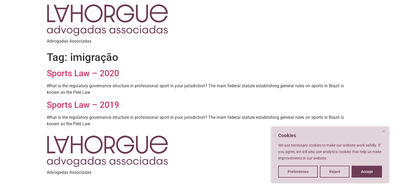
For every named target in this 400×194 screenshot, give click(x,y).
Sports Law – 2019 (83, 105)
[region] (330, 155)
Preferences (298, 171)
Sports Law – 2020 (83, 73)
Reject (334, 171)
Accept (367, 171)
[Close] (383, 131)
